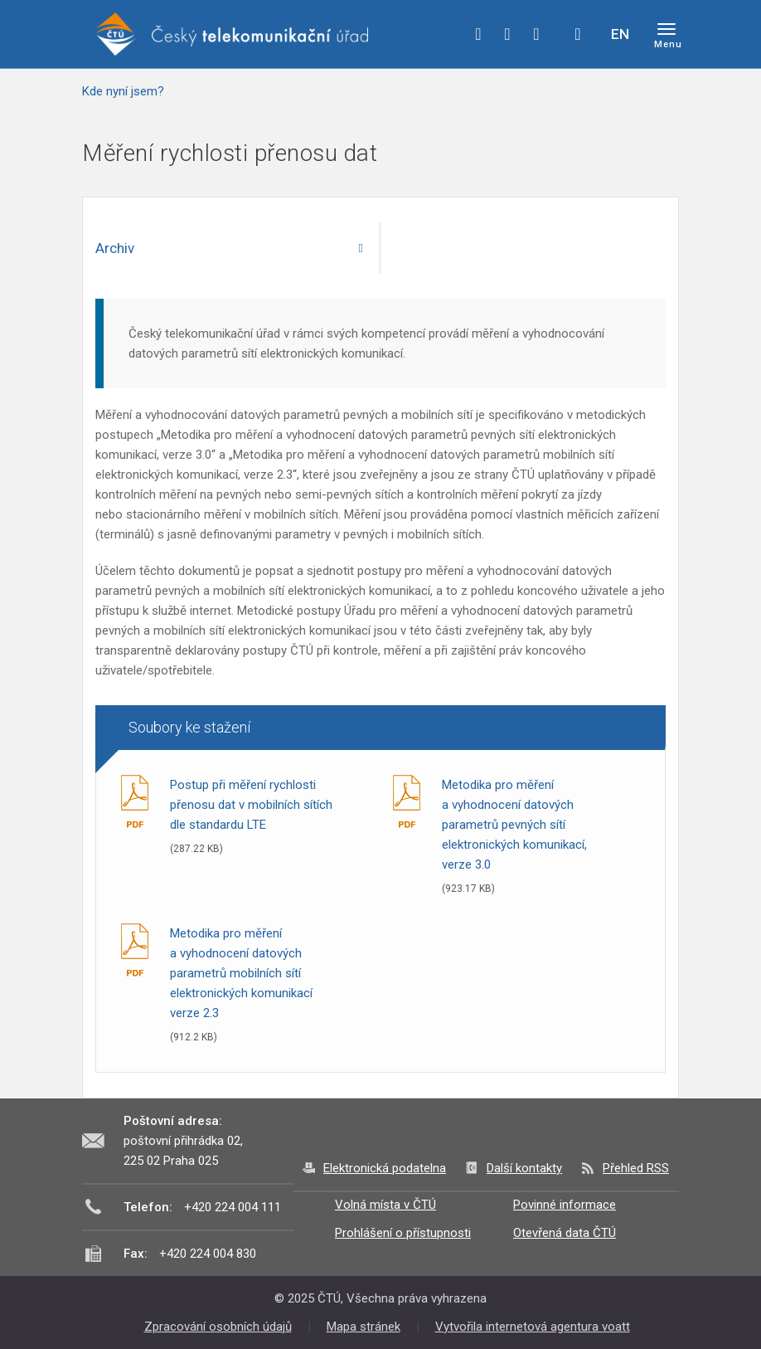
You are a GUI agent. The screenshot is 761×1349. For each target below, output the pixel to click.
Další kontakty (524, 1168)
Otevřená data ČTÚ (564, 1232)
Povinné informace (564, 1204)
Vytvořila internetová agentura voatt (532, 1326)
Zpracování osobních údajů (218, 1326)
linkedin (536, 34)
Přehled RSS (636, 1168)
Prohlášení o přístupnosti (403, 1232)
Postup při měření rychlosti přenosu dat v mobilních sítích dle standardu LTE (251, 804)
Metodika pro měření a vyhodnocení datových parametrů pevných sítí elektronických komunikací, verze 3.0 (514, 824)
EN (620, 34)
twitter (507, 34)
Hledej (578, 34)
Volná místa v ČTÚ (385, 1204)
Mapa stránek (363, 1326)
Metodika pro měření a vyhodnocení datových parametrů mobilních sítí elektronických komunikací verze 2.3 (241, 973)
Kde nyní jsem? (123, 91)
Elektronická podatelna (384, 1168)
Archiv (114, 248)
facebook (478, 34)
